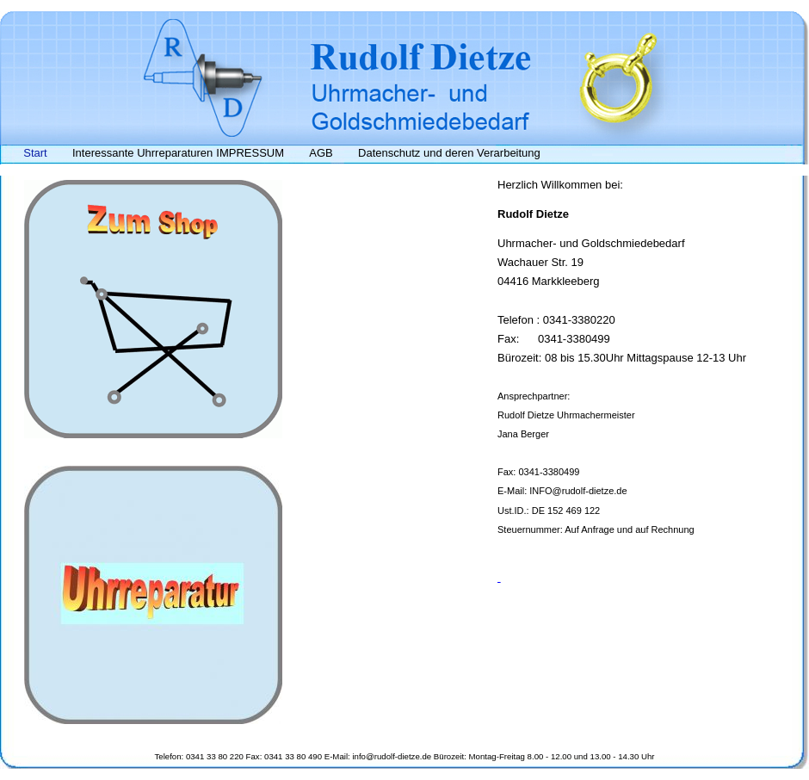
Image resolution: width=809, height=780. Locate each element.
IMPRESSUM (250, 152)
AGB (320, 152)
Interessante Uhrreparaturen (142, 152)
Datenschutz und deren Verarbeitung (449, 152)
